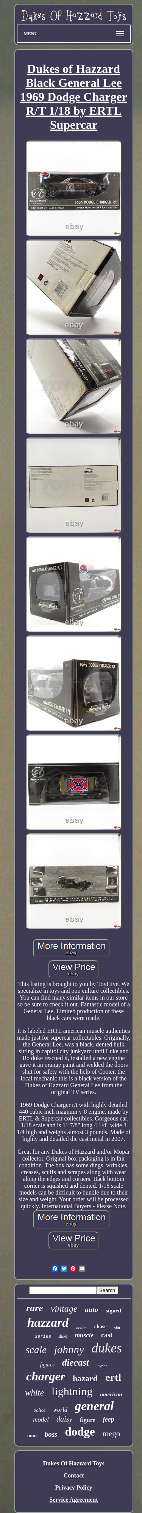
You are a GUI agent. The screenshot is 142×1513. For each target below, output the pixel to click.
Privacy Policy (73, 1487)
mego (111, 1433)
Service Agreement (73, 1499)
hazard (85, 1378)
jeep (108, 1419)
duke (63, 1336)
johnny (69, 1349)
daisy (64, 1419)
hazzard (48, 1322)
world (60, 1409)
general (94, 1406)
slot (117, 1327)
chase (100, 1326)
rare (34, 1308)
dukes (107, 1348)
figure (87, 1420)
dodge (80, 1431)
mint (32, 1435)
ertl (113, 1377)
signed (113, 1310)
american (111, 1394)
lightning (71, 1391)
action (81, 1327)
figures (47, 1365)
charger (45, 1376)
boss (51, 1434)
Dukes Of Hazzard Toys (73, 1463)
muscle (84, 1335)
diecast (75, 1362)
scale (35, 1349)
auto (91, 1310)
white (34, 1392)
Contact (73, 1475)
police (40, 1410)
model (41, 1419)
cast (106, 1335)
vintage (64, 1309)
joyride (102, 1366)
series (43, 1336)
